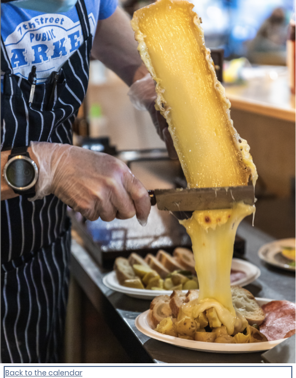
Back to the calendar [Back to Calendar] (43, 373)
